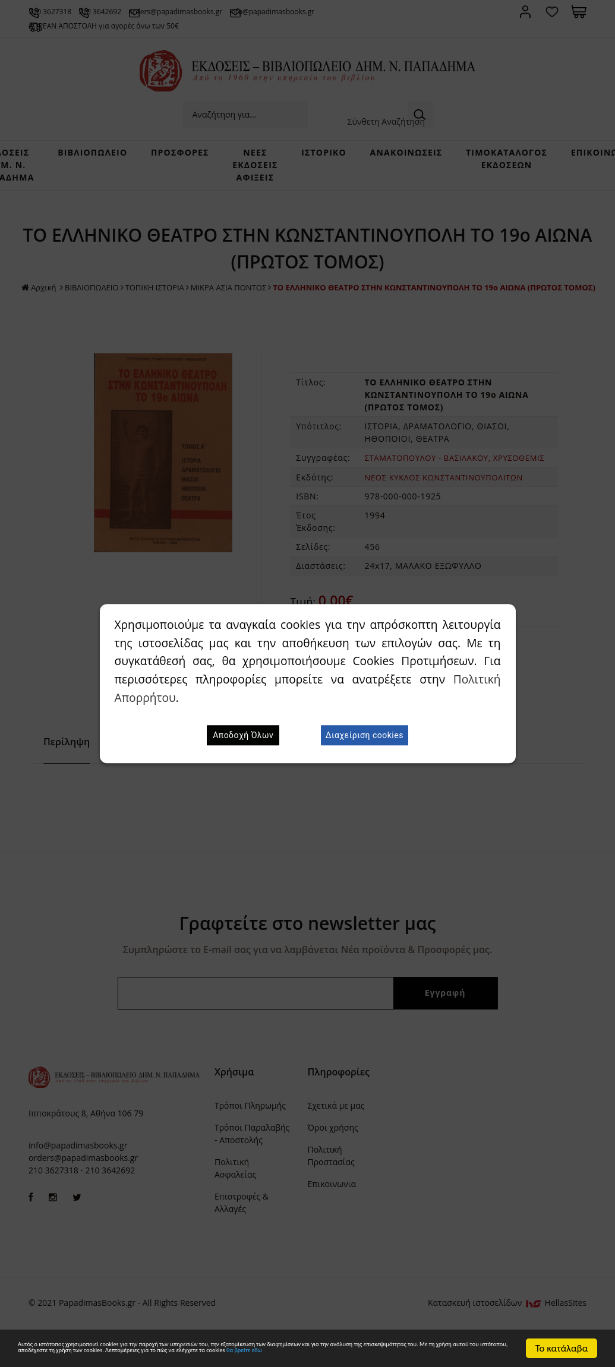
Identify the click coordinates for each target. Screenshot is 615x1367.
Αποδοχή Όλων (243, 735)
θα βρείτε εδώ (247, 1354)
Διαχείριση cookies (364, 735)
